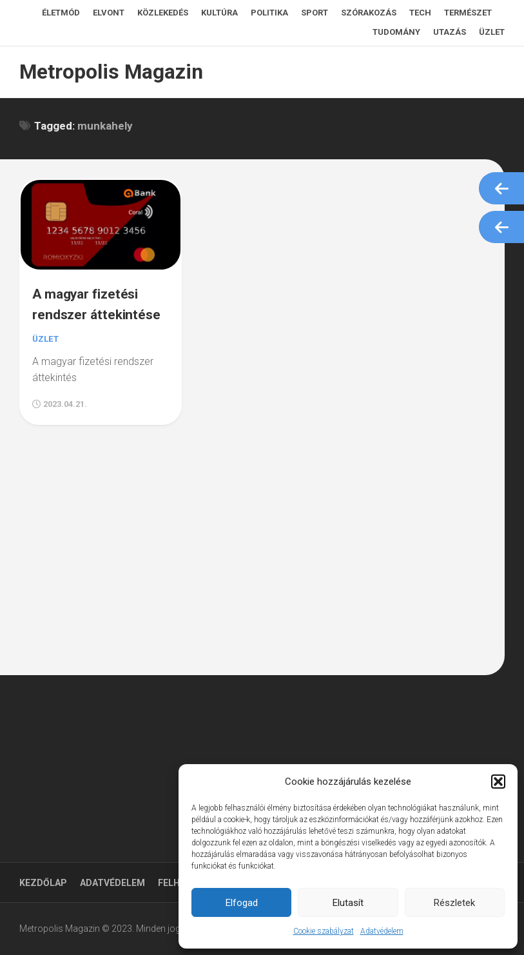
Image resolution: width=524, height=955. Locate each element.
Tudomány (396, 32)
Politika (269, 12)
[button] (498, 781)
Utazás (449, 32)
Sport (314, 12)
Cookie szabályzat (323, 931)
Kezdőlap (43, 883)
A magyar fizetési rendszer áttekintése (91, 311)
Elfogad (242, 903)
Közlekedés (162, 12)
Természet (468, 12)
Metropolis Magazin (106, 72)
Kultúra (219, 12)
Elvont (108, 12)
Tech (420, 12)
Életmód (61, 12)
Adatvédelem (381, 931)
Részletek (454, 903)
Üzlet (492, 32)
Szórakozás (368, 12)
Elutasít (348, 903)
